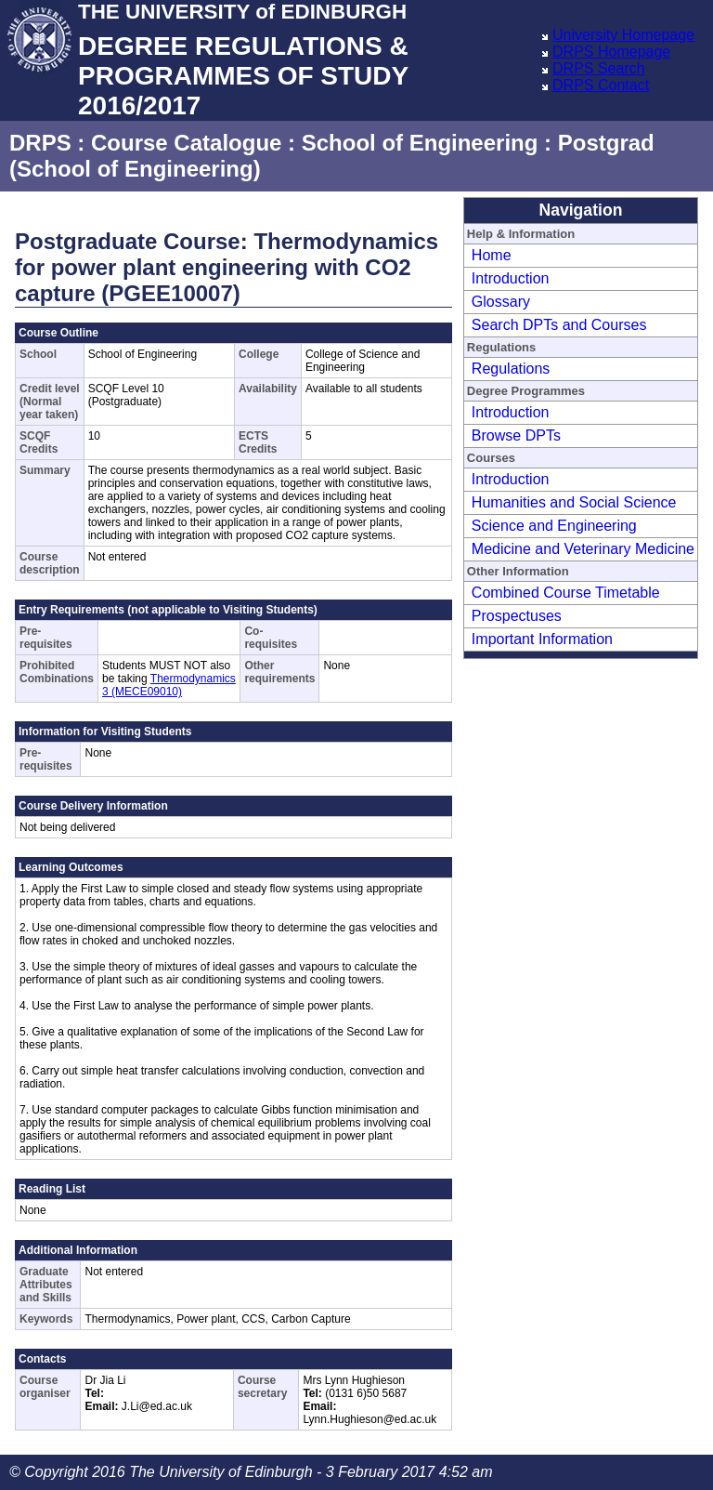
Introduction (511, 278)
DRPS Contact (600, 85)
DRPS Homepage (611, 51)
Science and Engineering (554, 526)
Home (492, 255)
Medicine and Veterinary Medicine (583, 549)
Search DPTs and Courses (559, 325)
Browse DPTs (516, 435)
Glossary (501, 302)
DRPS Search (598, 68)
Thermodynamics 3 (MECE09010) (169, 685)
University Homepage (623, 35)
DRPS (40, 142)
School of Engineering (420, 142)
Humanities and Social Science (574, 502)
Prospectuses (517, 616)
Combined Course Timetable (566, 592)
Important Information (542, 639)
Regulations (511, 368)
